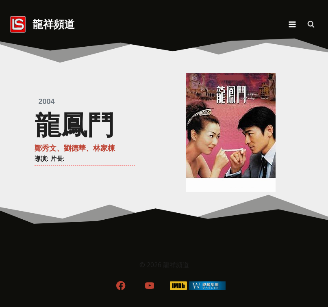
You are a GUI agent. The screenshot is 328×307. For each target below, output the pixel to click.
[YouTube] (150, 286)
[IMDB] (178, 286)
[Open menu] (292, 24)
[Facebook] (121, 286)
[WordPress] (207, 286)
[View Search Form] (311, 24)
